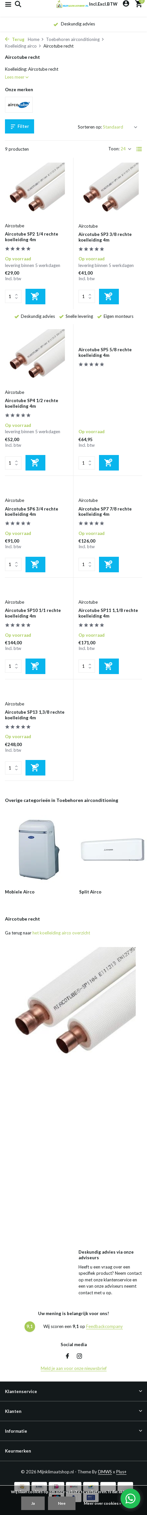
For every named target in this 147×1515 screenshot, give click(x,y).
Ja (33, 1503)
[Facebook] (67, 1356)
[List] (139, 149)
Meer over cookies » (102, 1503)
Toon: (114, 148)
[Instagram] (79, 1356)
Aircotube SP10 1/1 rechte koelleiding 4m (33, 613)
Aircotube (14, 225)
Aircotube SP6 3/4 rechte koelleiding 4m (31, 511)
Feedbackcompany (104, 1326)
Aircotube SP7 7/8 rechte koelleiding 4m (105, 511)
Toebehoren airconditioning (75, 39)
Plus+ (121, 1471)
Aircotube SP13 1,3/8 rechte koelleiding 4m (35, 714)
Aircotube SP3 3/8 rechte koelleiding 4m (105, 237)
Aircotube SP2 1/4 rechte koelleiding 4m (31, 236)
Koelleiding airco (23, 46)
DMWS (105, 1471)
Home (36, 39)
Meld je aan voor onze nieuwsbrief (74, 1368)
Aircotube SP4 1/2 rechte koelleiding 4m (31, 403)
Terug (14, 39)
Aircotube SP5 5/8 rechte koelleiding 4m (105, 352)
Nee (62, 1503)
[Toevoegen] (35, 296)
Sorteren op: (90, 127)
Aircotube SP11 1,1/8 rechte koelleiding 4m (108, 613)
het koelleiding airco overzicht (61, 932)
